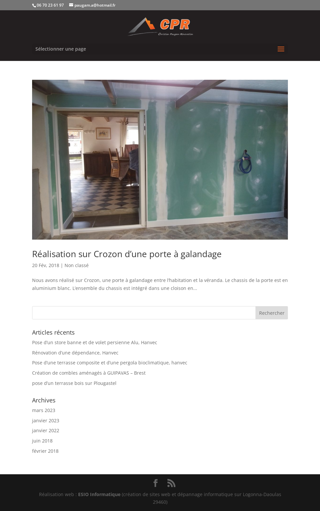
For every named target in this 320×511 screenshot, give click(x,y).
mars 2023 (43, 410)
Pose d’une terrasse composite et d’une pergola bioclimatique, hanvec (109, 362)
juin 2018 (42, 441)
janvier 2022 (45, 430)
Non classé (77, 265)
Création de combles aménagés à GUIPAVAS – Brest (89, 373)
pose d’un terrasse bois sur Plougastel (74, 383)
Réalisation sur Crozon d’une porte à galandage (127, 254)
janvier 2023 (45, 420)
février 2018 (45, 451)
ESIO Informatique (99, 494)
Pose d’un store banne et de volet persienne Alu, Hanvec (94, 342)
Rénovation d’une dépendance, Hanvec (75, 352)
